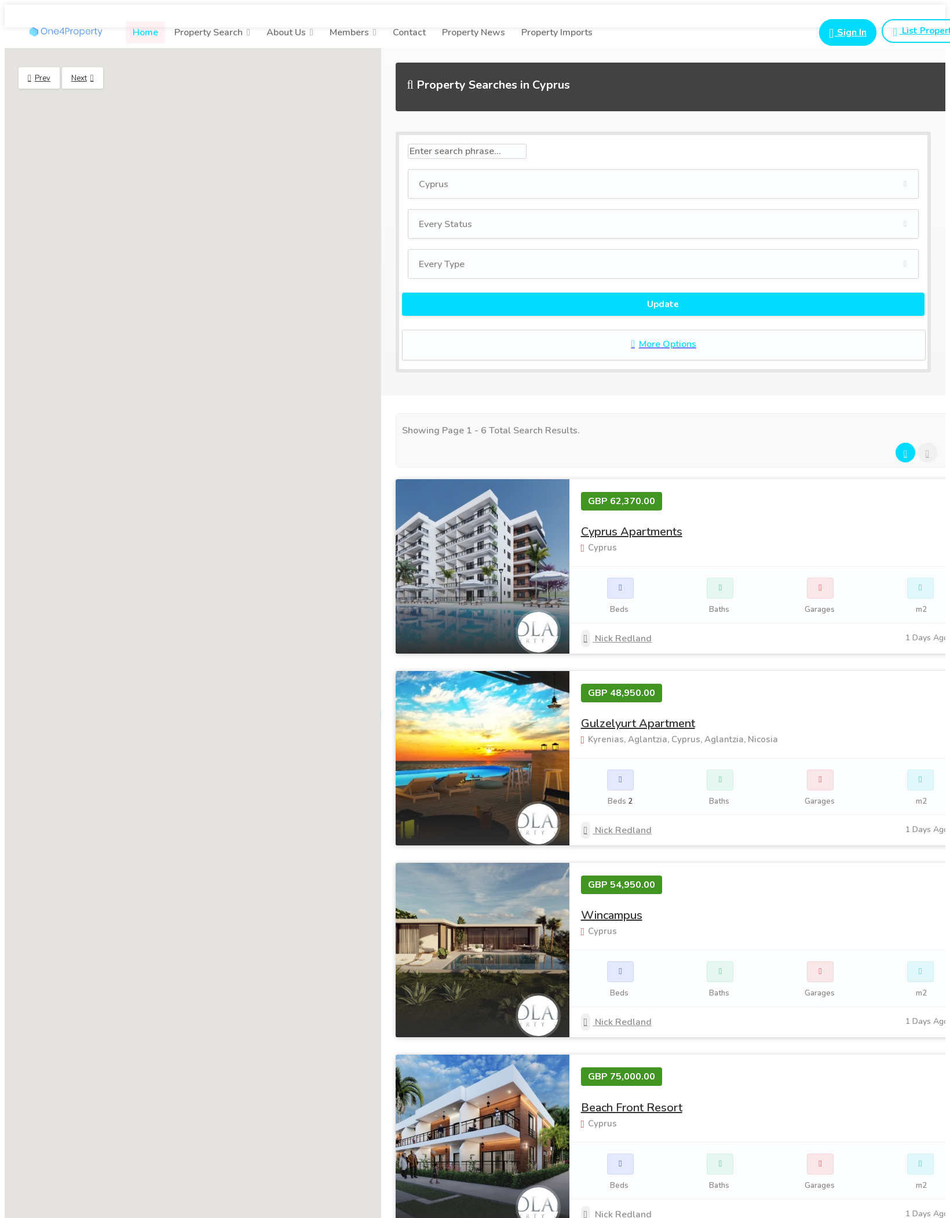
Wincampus (611, 915)
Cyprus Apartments (631, 531)
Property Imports (557, 32)
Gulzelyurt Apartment (638, 723)
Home (145, 32)
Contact (409, 32)
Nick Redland (616, 638)
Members (349, 32)
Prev (42, 78)
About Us (286, 32)
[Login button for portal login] (847, 32)
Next (79, 78)
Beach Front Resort (631, 1107)
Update (663, 304)
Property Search (208, 32)
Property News (473, 32)
